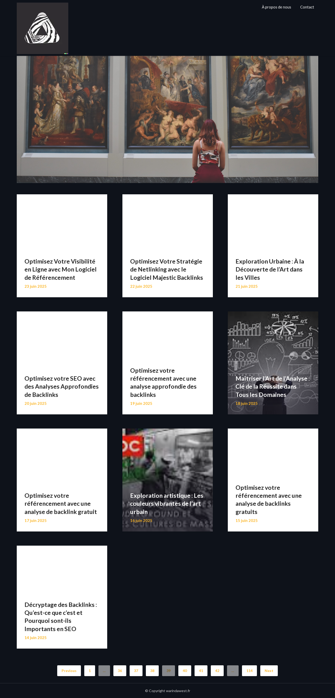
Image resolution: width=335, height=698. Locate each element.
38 (152, 670)
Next (269, 670)
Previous (69, 670)
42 (217, 670)
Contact (307, 7)
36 (120, 670)
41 (201, 670)
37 (136, 670)
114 (249, 670)
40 (185, 670)
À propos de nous (276, 7)
